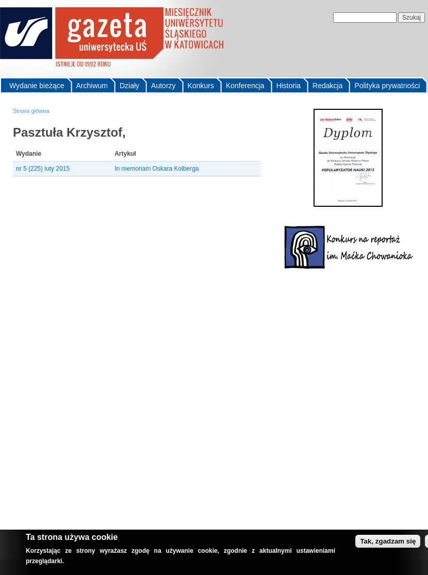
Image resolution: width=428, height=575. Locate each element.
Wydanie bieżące (36, 85)
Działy (129, 85)
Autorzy (163, 85)
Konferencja (245, 85)
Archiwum (92, 85)
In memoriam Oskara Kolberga (156, 168)
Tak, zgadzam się (388, 541)
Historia (288, 85)
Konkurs (201, 85)
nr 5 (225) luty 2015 (43, 168)
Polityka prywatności (387, 85)
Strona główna (31, 111)
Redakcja (327, 85)
